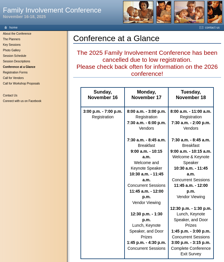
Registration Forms (15, 72)
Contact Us (10, 95)
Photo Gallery (12, 50)
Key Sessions (12, 44)
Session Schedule (14, 55)
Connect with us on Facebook (22, 101)
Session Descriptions (16, 61)
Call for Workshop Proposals (21, 83)
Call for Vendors (13, 78)
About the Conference (17, 33)
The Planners (11, 39)
